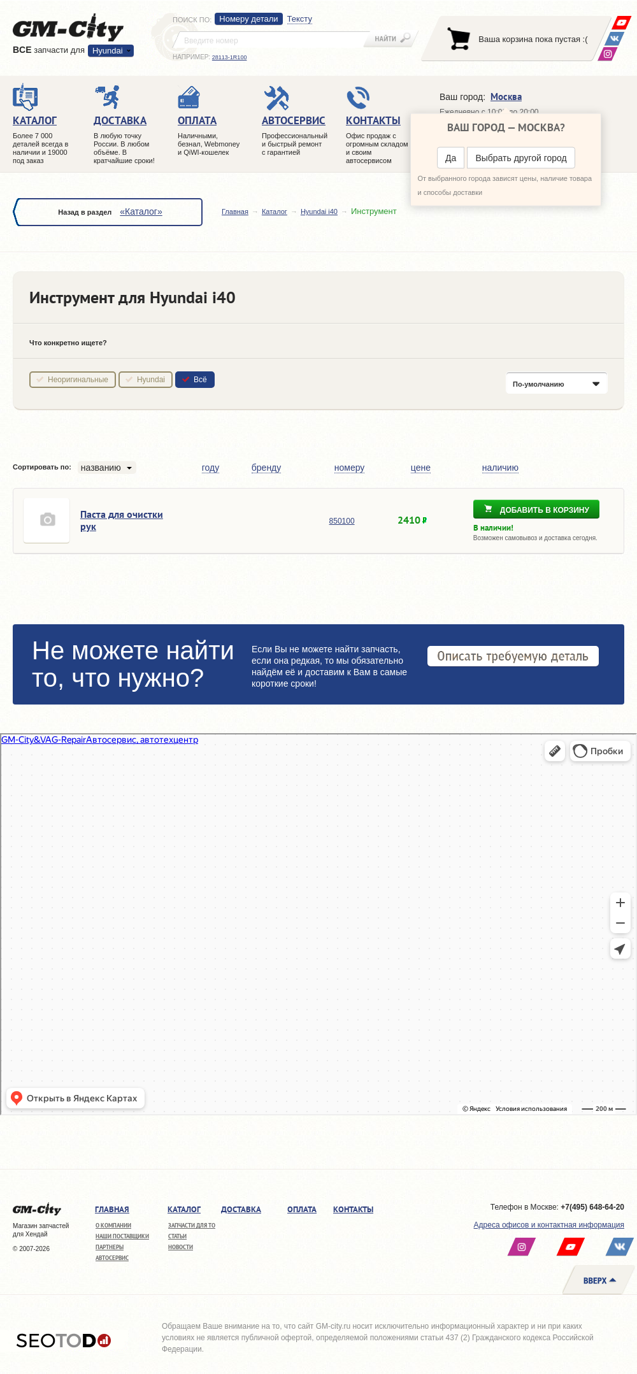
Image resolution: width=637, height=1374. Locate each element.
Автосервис (112, 1257)
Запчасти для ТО (191, 1225)
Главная (235, 211)
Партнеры (110, 1246)
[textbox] (271, 39)
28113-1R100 (229, 57)
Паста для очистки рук (121, 520)
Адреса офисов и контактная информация (549, 1224)
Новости (180, 1246)
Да (450, 158)
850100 (342, 521)
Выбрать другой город (520, 158)
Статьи (177, 1236)
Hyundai (107, 50)
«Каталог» (141, 211)
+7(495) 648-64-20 (592, 1207)
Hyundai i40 (319, 211)
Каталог (274, 211)
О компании (113, 1225)
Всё (200, 379)
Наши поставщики (122, 1236)
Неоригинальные (78, 379)
